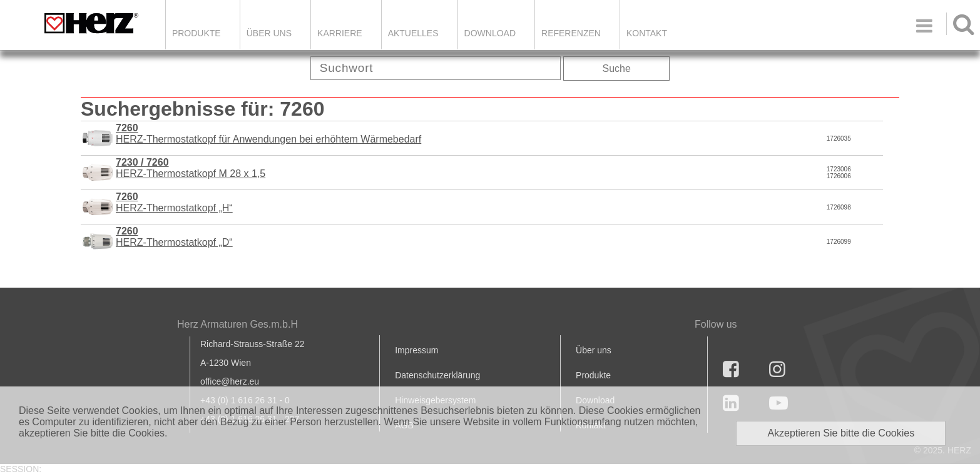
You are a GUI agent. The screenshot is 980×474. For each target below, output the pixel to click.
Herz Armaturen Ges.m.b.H (237, 324)
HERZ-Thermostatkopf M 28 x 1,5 (190, 168)
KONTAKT (646, 33)
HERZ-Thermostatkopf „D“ (174, 237)
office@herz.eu (229, 381)
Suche (617, 68)
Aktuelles (413, 33)
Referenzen (571, 33)
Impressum (416, 350)
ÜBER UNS (269, 33)
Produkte (196, 33)
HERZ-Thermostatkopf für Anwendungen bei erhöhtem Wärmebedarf (268, 133)
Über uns (593, 350)
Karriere (339, 33)
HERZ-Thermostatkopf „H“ (174, 202)
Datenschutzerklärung (437, 375)
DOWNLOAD (490, 33)
